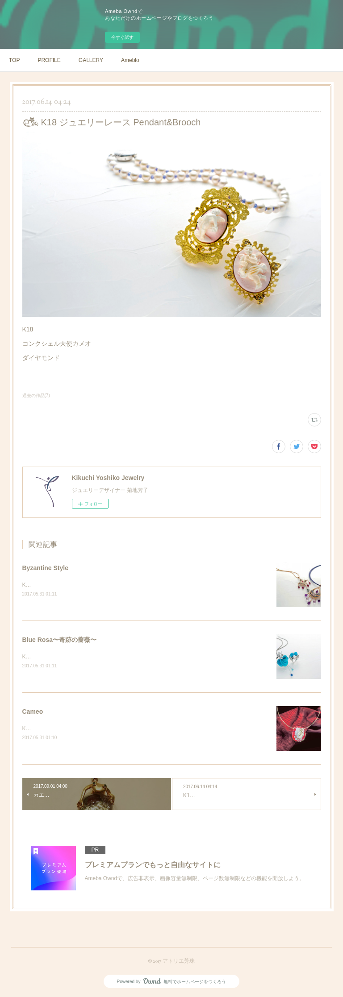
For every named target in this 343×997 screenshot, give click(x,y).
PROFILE (49, 60)
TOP (14, 60)
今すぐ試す (122, 37)
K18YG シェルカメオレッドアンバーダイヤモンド (82, 728)
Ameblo (130, 60)
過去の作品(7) (36, 395)
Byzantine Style (45, 567)
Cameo (32, 711)
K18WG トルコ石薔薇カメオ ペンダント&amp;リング (86, 657)
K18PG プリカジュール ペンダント (64, 585)
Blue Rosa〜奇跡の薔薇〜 (59, 639)
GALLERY (91, 60)
